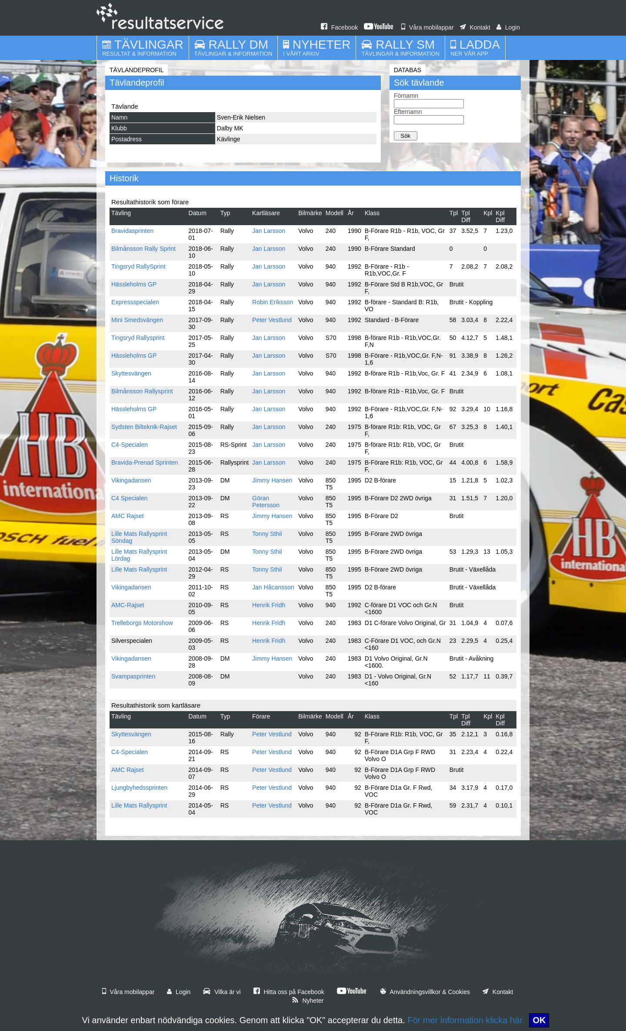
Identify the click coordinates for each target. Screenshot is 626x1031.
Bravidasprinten (132, 230)
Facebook (339, 27)
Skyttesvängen (131, 373)
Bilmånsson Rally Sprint (143, 248)
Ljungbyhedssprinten (139, 787)
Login (508, 27)
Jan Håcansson (273, 587)
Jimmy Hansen (272, 480)
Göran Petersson (266, 502)
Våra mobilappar (427, 27)
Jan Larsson (268, 230)
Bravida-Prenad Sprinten (144, 462)
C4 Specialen (129, 498)
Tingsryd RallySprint (138, 266)
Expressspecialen (135, 302)
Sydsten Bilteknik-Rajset (144, 426)
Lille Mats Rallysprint (139, 569)
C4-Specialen (129, 444)
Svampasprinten (133, 676)
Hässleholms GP (133, 284)
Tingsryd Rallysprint (137, 337)
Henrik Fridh (268, 605)
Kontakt (475, 27)
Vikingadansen (131, 480)
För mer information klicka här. (465, 1020)
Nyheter (308, 1000)
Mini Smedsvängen (137, 319)
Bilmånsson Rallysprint (142, 391)
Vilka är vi (221, 991)
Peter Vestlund (272, 319)
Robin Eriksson (272, 302)
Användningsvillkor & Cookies (425, 991)
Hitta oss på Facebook (288, 991)
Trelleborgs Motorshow (142, 622)
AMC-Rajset (127, 605)
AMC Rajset (127, 515)
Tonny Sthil (267, 533)
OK (539, 1020)
